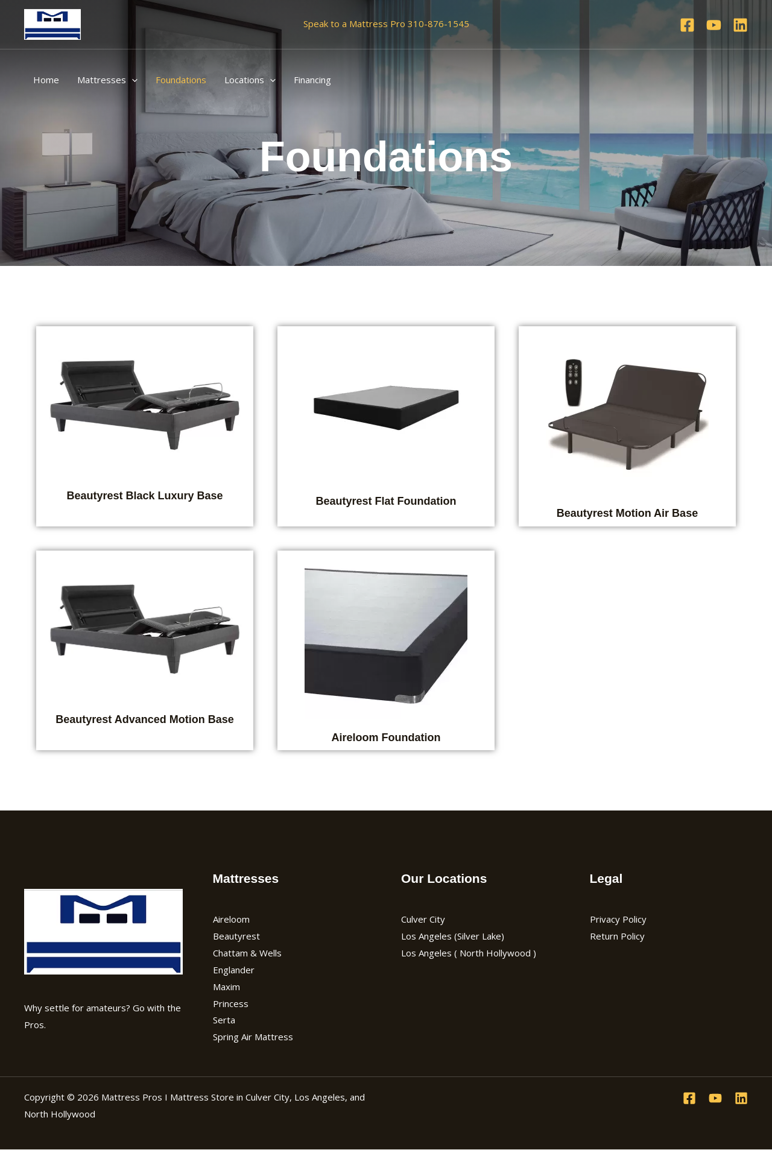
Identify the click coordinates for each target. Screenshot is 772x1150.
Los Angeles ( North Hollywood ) (468, 953)
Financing (312, 80)
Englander (234, 970)
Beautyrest (236, 936)
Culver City (423, 919)
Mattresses (107, 80)
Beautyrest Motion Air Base (627, 513)
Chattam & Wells (247, 953)
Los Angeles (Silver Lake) (452, 936)
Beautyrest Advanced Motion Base (144, 719)
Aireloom (231, 919)
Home (46, 80)
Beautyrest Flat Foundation (385, 501)
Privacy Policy (618, 919)
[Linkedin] (740, 25)
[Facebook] (687, 25)
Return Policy (617, 936)
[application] (132, 80)
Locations (250, 80)
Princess (230, 1003)
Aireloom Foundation (385, 737)
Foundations (181, 80)
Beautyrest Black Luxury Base (144, 496)
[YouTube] (713, 25)
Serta (224, 1020)
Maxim (226, 987)
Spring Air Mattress (253, 1037)
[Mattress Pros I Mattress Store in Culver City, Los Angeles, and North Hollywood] (52, 23)
